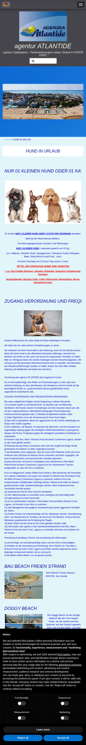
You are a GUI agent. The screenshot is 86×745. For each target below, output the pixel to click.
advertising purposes (70, 664)
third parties (64, 654)
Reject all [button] (22, 737)
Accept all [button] (63, 737)
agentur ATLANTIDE (43, 46)
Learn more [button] (43, 729)
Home (7, 139)
